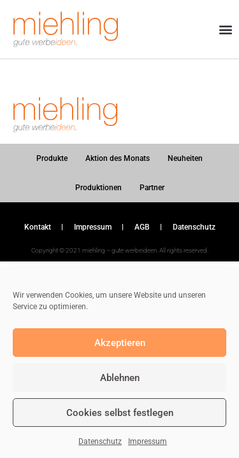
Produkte (52, 158)
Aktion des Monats (117, 158)
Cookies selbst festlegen (119, 413)
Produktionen (98, 187)
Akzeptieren (119, 343)
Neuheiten (185, 158)
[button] (225, 29)
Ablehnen (120, 378)
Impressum (147, 441)
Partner (152, 187)
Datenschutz (100, 441)
